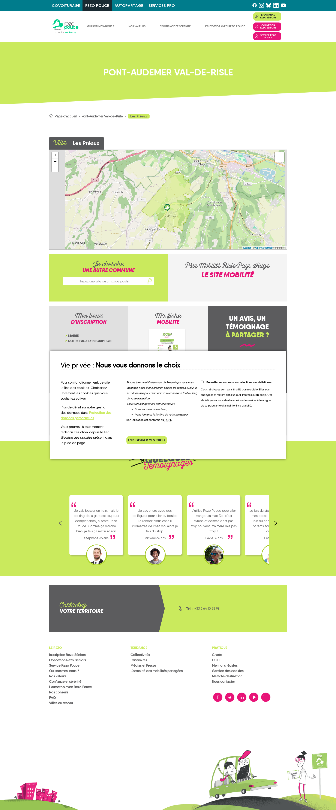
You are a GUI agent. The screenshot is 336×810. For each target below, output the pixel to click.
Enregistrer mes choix (146, 440)
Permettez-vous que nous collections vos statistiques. (239, 382)
